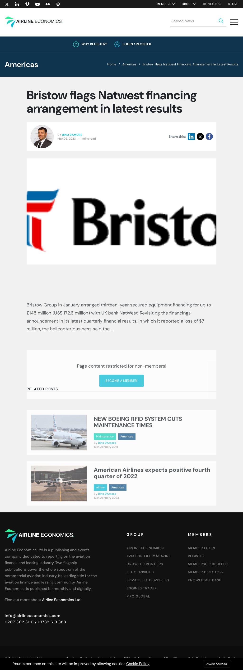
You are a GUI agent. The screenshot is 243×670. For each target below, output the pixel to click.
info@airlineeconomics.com (33, 615)
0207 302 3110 (19, 622)
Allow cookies (216, 663)
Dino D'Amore (72, 135)
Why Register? (94, 44)
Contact (210, 4)
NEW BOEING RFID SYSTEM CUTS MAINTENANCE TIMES (138, 435)
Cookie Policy (138, 663)
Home (111, 64)
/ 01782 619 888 (50, 622)
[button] (234, 23)
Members (164, 4)
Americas (129, 64)
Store (233, 4)
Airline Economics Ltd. (61, 599)
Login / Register (137, 44)
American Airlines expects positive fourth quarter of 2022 (152, 486)
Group (187, 4)
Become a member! (121, 410)
